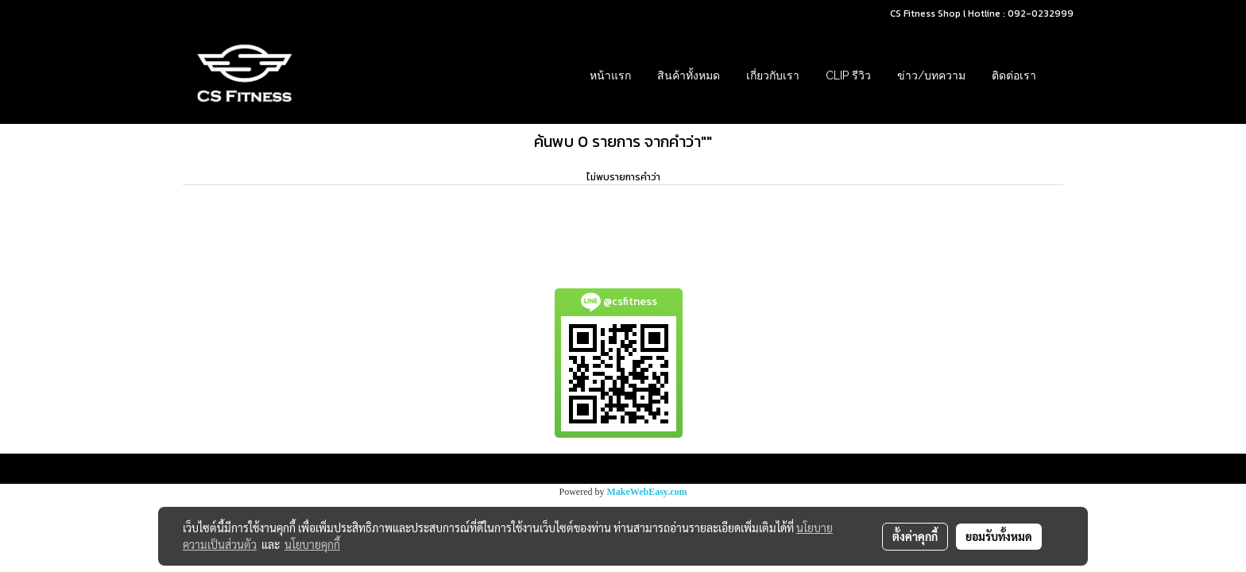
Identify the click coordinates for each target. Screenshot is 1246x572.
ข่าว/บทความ (931, 75)
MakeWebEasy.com (647, 491)
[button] (1063, 75)
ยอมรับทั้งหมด (998, 536)
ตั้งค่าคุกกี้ (915, 536)
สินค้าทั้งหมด (688, 75)
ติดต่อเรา (1014, 75)
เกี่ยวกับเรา (772, 75)
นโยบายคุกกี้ (312, 544)
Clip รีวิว (848, 75)
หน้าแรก (610, 75)
